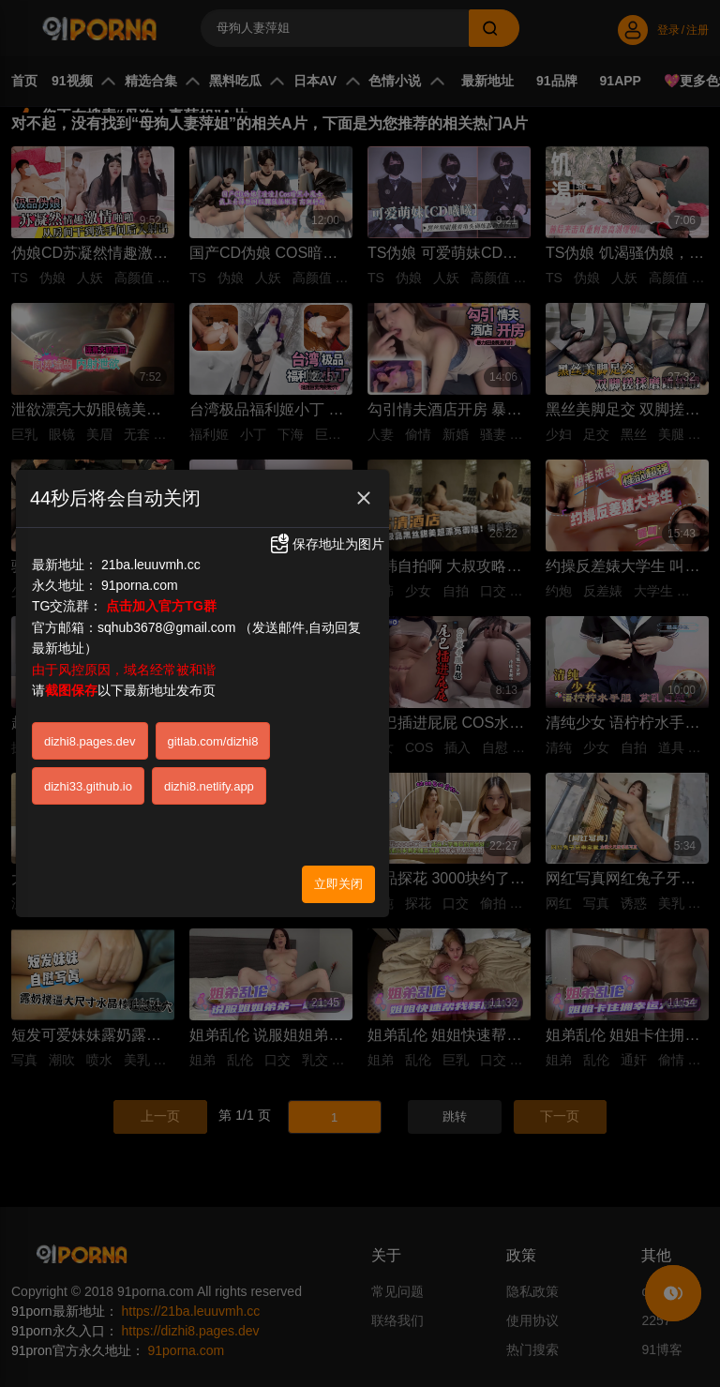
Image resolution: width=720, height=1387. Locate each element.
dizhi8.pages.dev (90, 741)
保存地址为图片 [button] (326, 544)
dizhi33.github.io (88, 786)
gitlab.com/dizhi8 (213, 741)
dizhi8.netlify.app (209, 786)
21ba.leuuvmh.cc (151, 564)
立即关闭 (338, 884)
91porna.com (139, 585)
